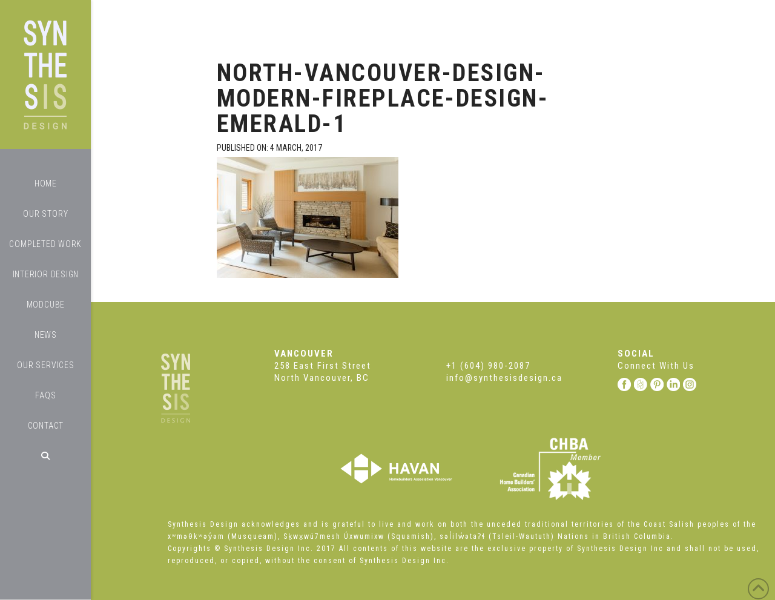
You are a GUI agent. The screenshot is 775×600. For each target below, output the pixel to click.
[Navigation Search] (45, 456)
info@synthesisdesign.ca (504, 377)
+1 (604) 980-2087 (488, 365)
